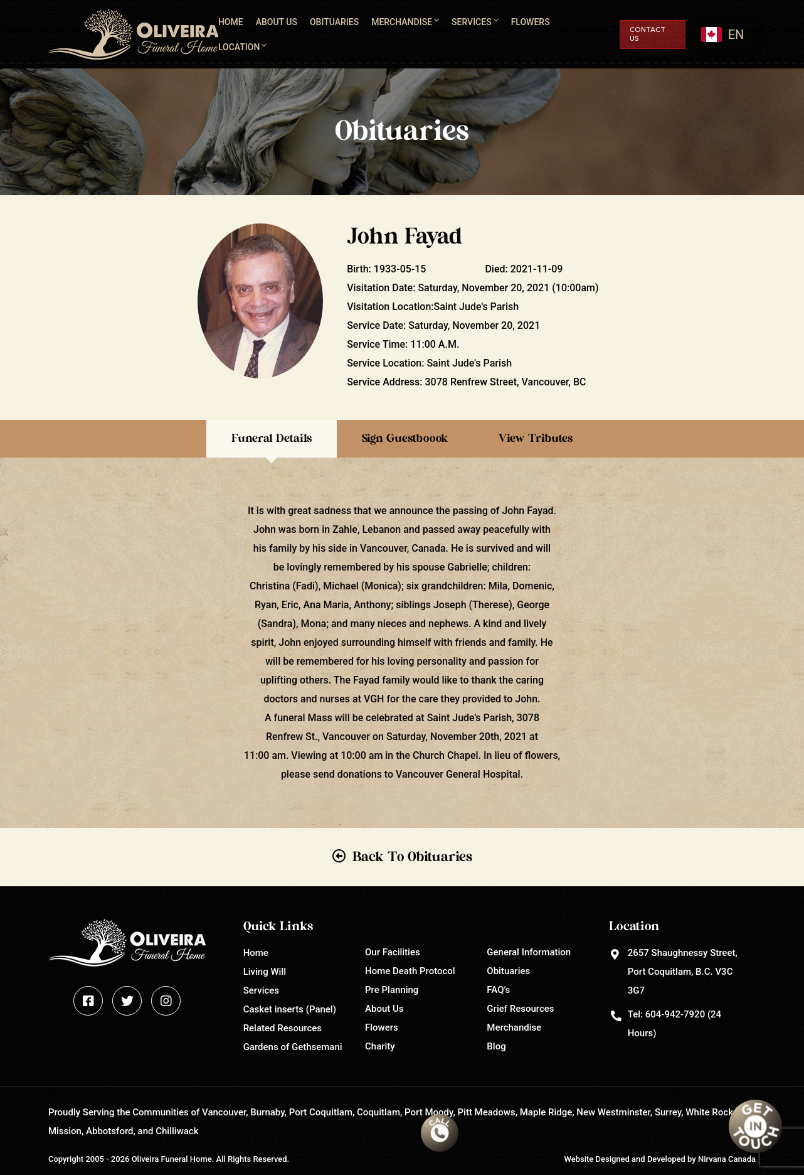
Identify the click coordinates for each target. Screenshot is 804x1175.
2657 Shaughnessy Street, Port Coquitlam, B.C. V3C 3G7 (683, 971)
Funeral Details (271, 438)
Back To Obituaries (412, 857)
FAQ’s (498, 989)
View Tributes (535, 438)
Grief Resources (520, 1008)
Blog (496, 1046)
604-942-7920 (675, 1014)
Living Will (264, 971)
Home (230, 22)
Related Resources (282, 1028)
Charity (380, 1046)
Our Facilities (392, 952)
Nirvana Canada (727, 1159)
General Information (529, 952)
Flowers (530, 22)
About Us (276, 22)
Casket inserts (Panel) (289, 1009)
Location (239, 47)
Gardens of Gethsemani (292, 1047)
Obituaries (334, 22)
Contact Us (647, 34)
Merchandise (401, 22)
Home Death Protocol (410, 971)
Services (472, 22)
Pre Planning (391, 989)
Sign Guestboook (405, 438)
